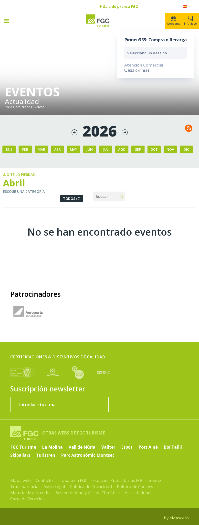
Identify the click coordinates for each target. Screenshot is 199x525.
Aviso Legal (54, 486)
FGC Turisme (23, 447)
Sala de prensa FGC (118, 6)
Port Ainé (148, 447)
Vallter (108, 447)
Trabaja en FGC (72, 480)
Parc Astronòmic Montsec (88, 455)
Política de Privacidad (91, 486)
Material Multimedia (30, 492)
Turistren (45, 455)
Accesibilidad (138, 492)
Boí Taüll (173, 447)
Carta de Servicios (27, 499)
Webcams (173, 21)
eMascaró (179, 518)
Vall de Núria (82, 447)
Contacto (44, 480)
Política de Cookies (135, 486)
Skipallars (20, 455)
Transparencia (24, 486)
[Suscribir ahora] (101, 404)
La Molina (52, 447)
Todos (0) (71, 198)
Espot (127, 447)
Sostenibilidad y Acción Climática (88, 492)
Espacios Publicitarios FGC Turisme (126, 480)
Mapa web (20, 480)
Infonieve (190, 21)
